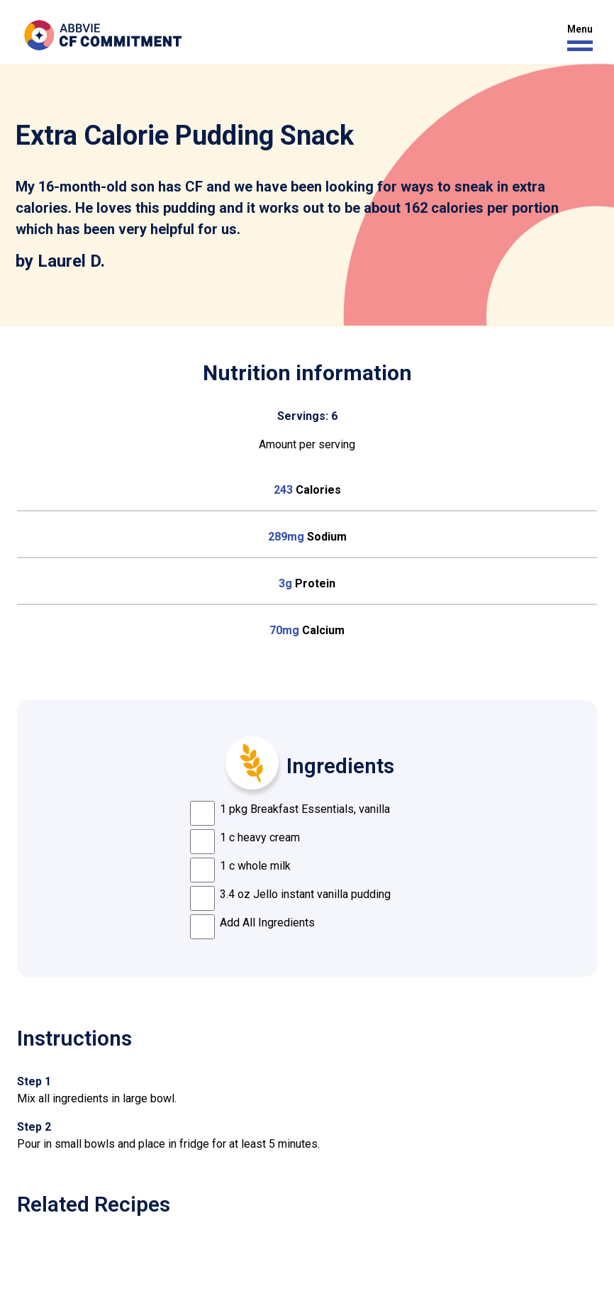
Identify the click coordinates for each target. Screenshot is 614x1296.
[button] (576, 38)
